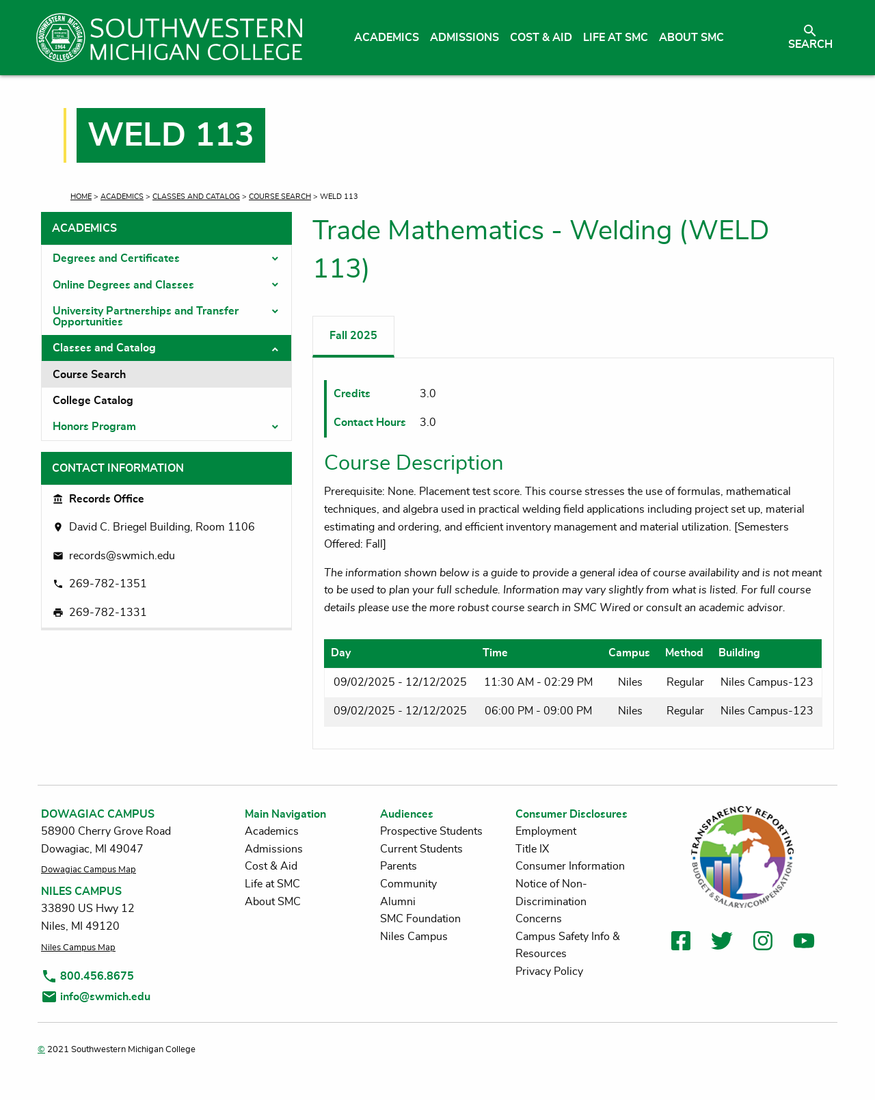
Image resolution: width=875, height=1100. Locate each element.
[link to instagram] (763, 943)
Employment (545, 831)
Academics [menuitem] (386, 37)
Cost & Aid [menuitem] (541, 37)
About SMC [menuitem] (691, 37)
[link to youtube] (804, 943)
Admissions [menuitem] (464, 37)
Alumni (398, 901)
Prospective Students (431, 831)
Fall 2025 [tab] (353, 335)
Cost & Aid (271, 866)
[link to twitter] (722, 943)
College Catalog (93, 400)
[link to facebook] (681, 943)
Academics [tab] (84, 228)
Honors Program (94, 426)
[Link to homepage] (169, 37)
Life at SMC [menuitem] (615, 37)
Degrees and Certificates (116, 258)
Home (81, 196)
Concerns (538, 918)
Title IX (532, 849)
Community (408, 883)
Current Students (421, 849)
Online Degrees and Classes (123, 285)
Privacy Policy (549, 971)
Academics (122, 196)
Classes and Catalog (196, 196)
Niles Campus (414, 936)
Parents (398, 866)
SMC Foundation (420, 918)
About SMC (273, 901)
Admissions (274, 849)
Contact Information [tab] (118, 468)
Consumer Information (570, 866)
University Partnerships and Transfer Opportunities (146, 316)
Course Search (280, 196)
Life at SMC (272, 883)
